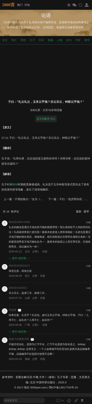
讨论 (27, 4)
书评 (78, 40)
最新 (79, 211)
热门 (20, 4)
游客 (19, 310)
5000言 (8, 5)
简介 (14, 40)
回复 (44, 251)
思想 (23, 40)
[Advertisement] (46, 71)
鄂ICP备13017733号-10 (63, 387)
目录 (41, 40)
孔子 (32, 40)
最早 (86, 211)
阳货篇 (58, 110)
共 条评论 (11, 211)
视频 (50, 40)
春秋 (15, 184)
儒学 (87, 40)
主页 (45, 110)
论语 (51, 110)
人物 (59, 40)
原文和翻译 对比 (46, 118)
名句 (69, 40)
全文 (5, 40)
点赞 (35, 251)
